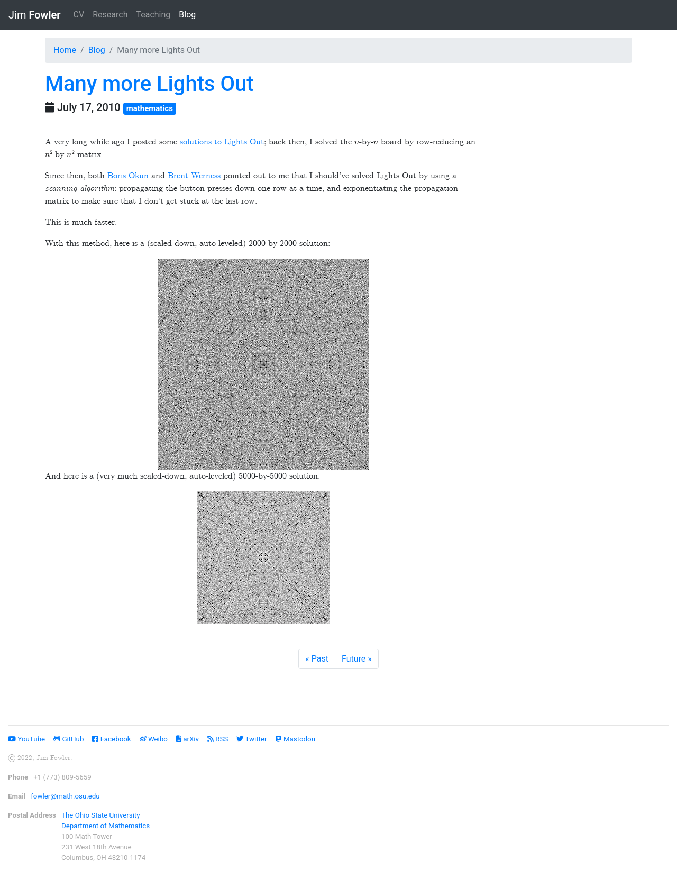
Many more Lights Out (149, 83)
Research (110, 15)
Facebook (111, 739)
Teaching (153, 15)
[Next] (357, 659)
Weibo (154, 739)
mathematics (149, 108)
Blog (189, 14)
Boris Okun (128, 175)
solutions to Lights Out (222, 142)
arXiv (187, 739)
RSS (217, 739)
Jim (34, 14)
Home (64, 50)
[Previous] (316, 659)
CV (79, 15)
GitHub (68, 739)
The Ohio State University (100, 815)
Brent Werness (194, 175)
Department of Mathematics (105, 826)
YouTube (26, 739)
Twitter (251, 739)
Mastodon (295, 739)
